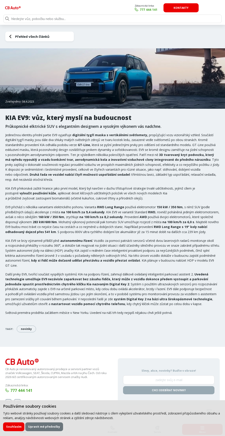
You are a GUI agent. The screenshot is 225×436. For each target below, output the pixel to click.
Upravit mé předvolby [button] (44, 427)
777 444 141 (170, 9)
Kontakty (202, 8)
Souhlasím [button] (14, 427)
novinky (26, 329)
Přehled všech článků (32, 36)
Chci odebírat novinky (169, 390)
